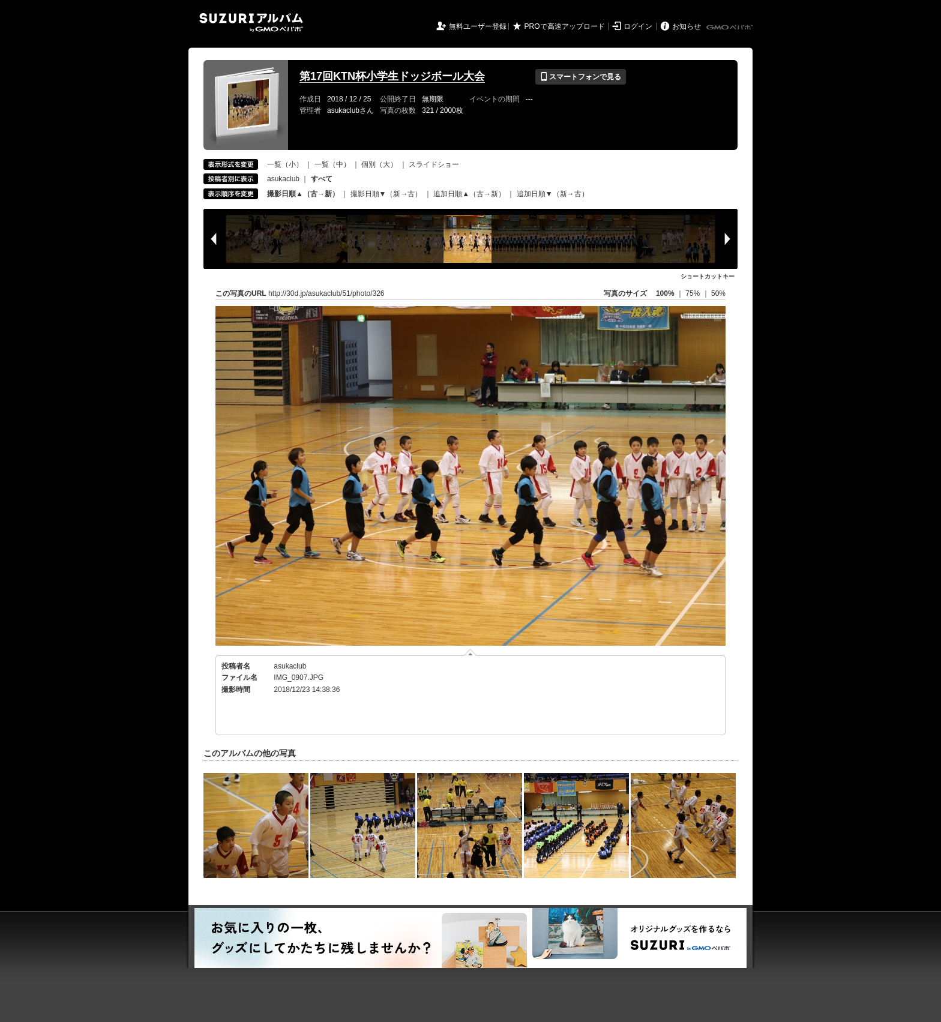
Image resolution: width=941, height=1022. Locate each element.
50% (718, 293)
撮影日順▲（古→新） (303, 194)
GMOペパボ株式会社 (730, 28)
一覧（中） (332, 164)
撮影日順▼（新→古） (386, 194)
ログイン (638, 26)
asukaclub (283, 179)
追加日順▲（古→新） (469, 194)
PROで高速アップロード (565, 26)
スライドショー (434, 164)
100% (665, 293)
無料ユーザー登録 (478, 26)
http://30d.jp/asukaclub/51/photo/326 (326, 293)
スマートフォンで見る (580, 77)
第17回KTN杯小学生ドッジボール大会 (392, 76)
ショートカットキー (708, 276)
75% (693, 293)
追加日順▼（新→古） (553, 194)
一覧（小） (285, 164)
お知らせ (686, 26)
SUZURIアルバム (251, 22)
